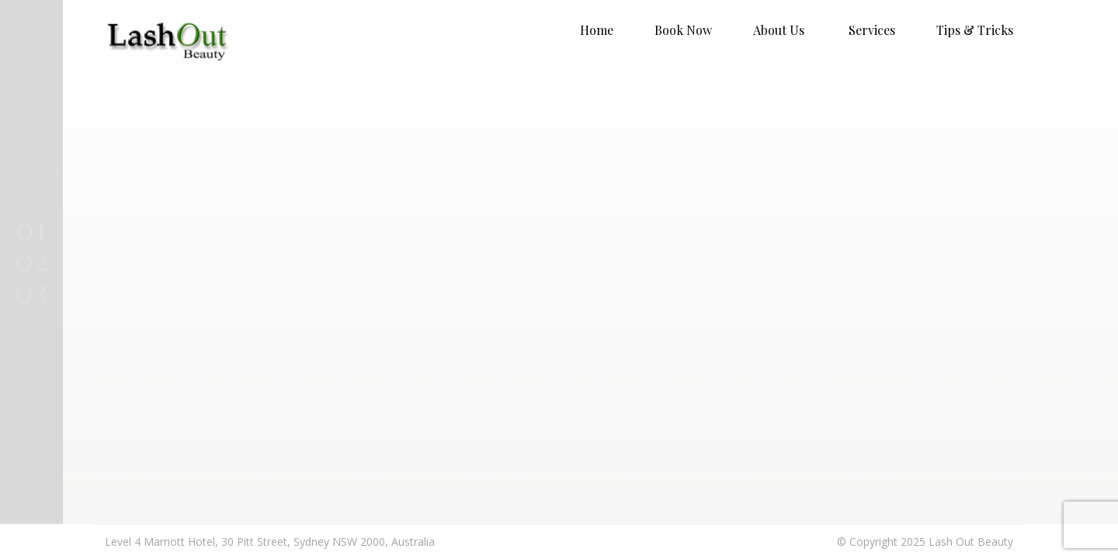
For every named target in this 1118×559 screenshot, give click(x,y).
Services (872, 30)
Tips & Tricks (974, 30)
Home (596, 30)
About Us (778, 30)
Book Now (683, 30)
